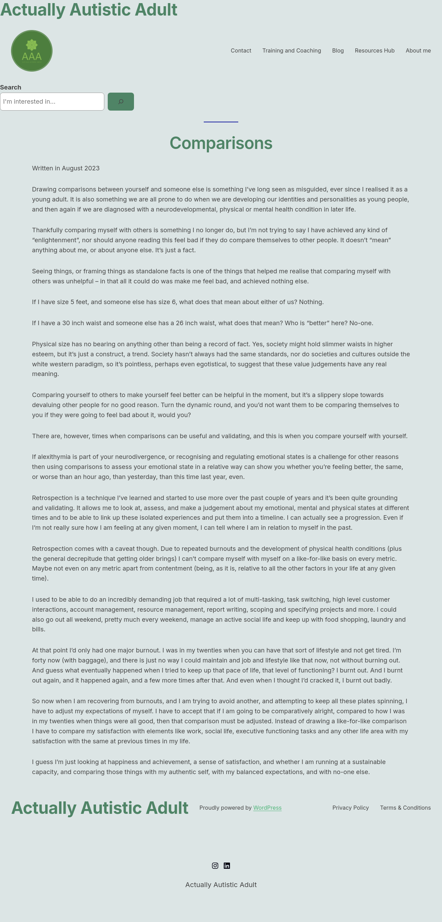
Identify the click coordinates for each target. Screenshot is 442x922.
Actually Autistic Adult (100, 808)
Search (10, 87)
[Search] (121, 102)
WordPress (267, 807)
